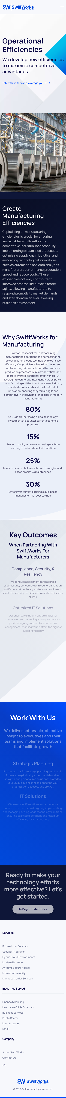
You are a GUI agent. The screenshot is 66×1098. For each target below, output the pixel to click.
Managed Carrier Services (17, 978)
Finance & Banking (13, 1002)
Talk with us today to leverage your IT (24, 83)
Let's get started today (33, 909)
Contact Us (9, 1057)
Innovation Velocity (13, 973)
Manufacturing (11, 1023)
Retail (5, 1029)
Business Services (12, 1012)
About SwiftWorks (13, 1052)
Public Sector (10, 1018)
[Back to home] (18, 7)
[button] (62, 7)
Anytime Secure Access (16, 967)
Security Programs (13, 951)
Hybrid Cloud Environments (18, 957)
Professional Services (15, 946)
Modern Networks (12, 962)
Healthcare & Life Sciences (18, 1007)
